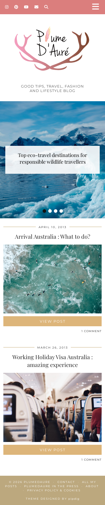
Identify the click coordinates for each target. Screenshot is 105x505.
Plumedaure (37, 482)
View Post (53, 321)
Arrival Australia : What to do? (52, 236)
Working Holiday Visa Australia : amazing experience (52, 360)
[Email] (36, 6)
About (92, 486)
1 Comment (91, 331)
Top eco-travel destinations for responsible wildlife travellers (52, 158)
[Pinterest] (16, 6)
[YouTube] (26, 6)
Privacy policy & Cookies (54, 490)
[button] (97, 7)
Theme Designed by (53, 499)
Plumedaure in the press (51, 486)
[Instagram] (7, 6)
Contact (66, 482)
